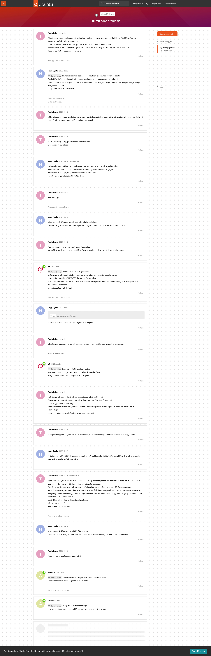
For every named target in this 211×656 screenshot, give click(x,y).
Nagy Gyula (56, 271)
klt (54, 316)
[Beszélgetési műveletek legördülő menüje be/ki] (175, 33)
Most (160, 87)
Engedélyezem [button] (198, 651)
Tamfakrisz (56, 76)
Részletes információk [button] (72, 651)
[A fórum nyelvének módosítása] (138, 3)
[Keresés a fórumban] (114, 3)
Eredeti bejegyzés (165, 41)
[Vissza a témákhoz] (3, 3)
